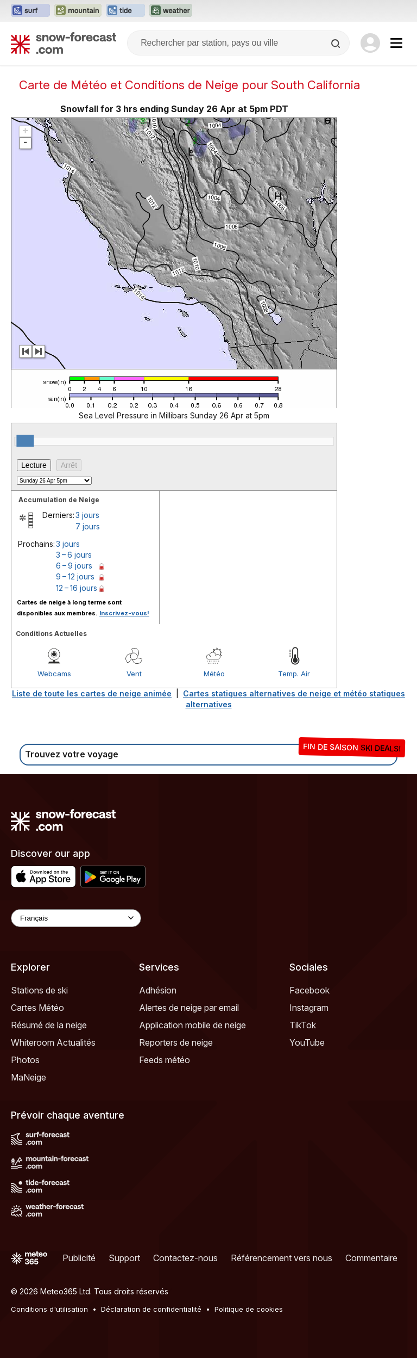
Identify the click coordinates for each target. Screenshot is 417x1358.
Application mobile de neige (192, 1025)
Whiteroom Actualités (53, 1042)
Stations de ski (39, 990)
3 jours (87, 515)
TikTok (302, 1025)
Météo (214, 673)
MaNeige (28, 1077)
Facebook (309, 990)
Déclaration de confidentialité (151, 1309)
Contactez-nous (185, 1257)
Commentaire (371, 1257)
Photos (25, 1059)
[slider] (25, 441)
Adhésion (157, 990)
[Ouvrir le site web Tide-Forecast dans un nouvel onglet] (125, 11)
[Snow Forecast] (63, 43)
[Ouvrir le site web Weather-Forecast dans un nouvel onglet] (170, 11)
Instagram (308, 1007)
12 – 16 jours (76, 587)
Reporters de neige (176, 1042)
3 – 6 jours (74, 554)
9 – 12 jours (75, 576)
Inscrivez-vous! (124, 613)
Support (124, 1257)
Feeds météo (164, 1059)
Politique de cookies (248, 1309)
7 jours (87, 526)
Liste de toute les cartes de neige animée (92, 693)
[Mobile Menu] (396, 43)
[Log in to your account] (370, 43)
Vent (134, 673)
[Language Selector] (76, 918)
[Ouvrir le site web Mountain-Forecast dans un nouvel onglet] (78, 11)
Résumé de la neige (49, 1025)
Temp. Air (294, 673)
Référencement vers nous (281, 1257)
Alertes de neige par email (189, 1007)
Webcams (54, 673)
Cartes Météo (37, 1007)
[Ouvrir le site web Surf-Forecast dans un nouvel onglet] (30, 11)
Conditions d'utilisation (49, 1309)
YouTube (307, 1042)
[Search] (336, 43)
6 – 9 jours (74, 565)
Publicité (79, 1257)
